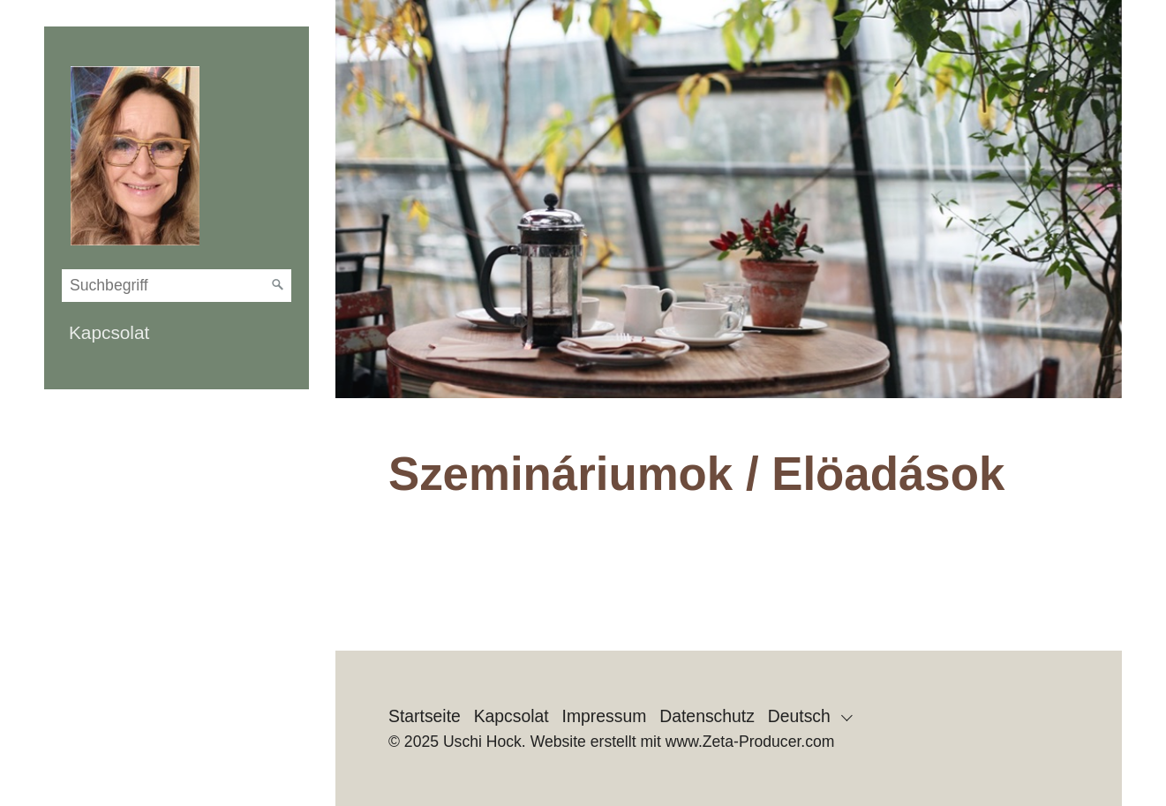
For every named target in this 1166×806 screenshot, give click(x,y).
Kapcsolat (109, 332)
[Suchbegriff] (176, 285)
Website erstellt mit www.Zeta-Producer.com (682, 741)
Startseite (424, 716)
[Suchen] (278, 285)
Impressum (604, 716)
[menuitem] (176, 333)
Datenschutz (707, 716)
